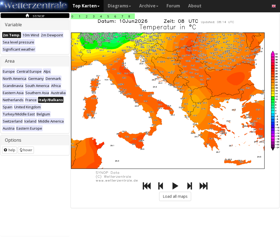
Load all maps (175, 196)
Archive (148, 6)
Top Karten (86, 6)
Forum (173, 6)
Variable (13, 25)
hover (25, 150)
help (9, 150)
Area (9, 61)
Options (13, 140)
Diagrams (119, 6)
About (195, 6)
